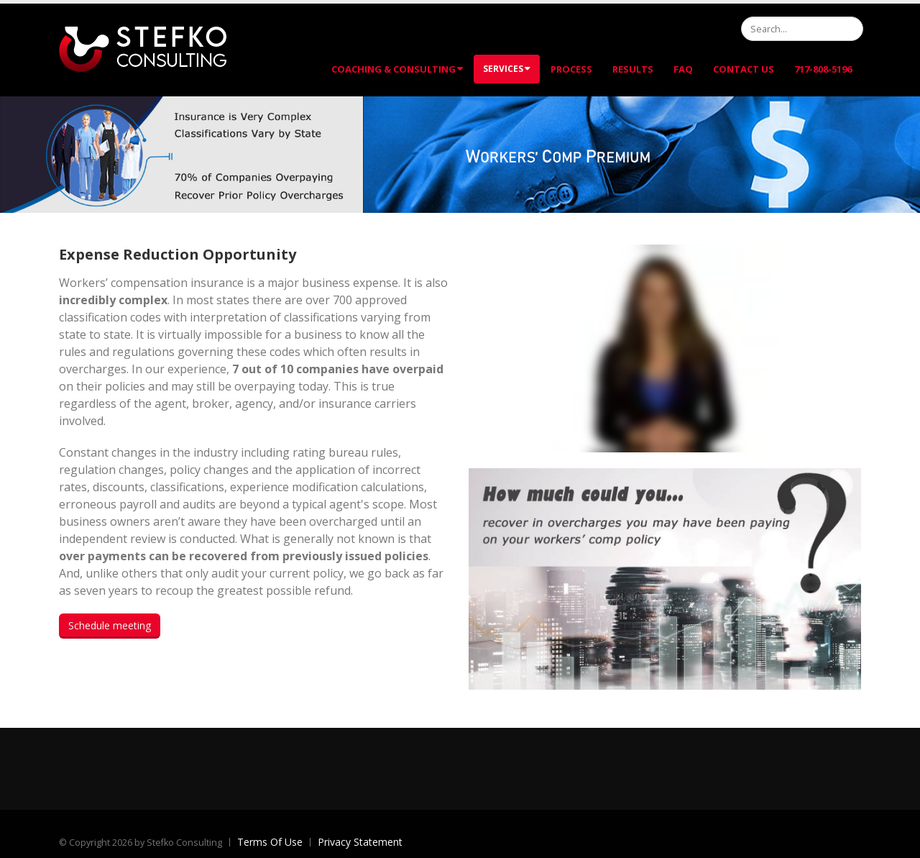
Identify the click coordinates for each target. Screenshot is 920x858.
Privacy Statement (360, 842)
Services (506, 69)
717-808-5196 (823, 69)
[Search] (802, 29)
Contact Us (743, 69)
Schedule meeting (109, 625)
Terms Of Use (270, 842)
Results (632, 69)
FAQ (683, 69)
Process (571, 69)
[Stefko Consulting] (142, 48)
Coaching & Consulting (397, 69)
